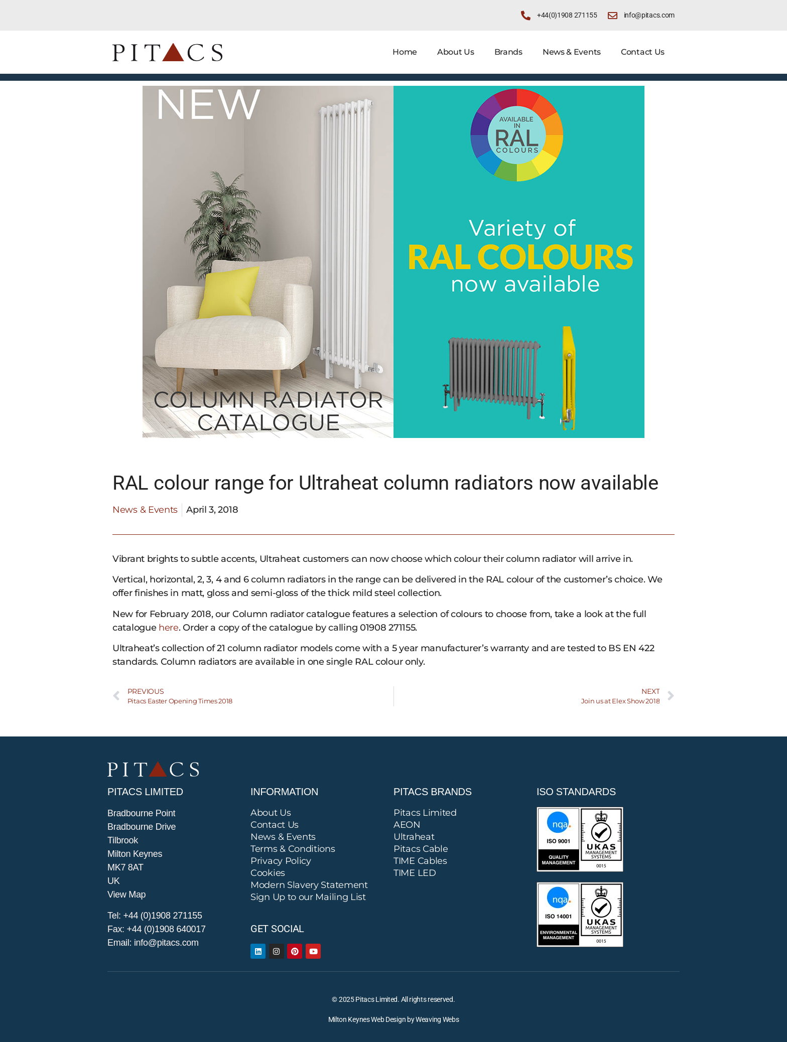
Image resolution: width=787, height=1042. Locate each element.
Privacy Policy (280, 860)
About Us (455, 52)
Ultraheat (414, 836)
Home (404, 52)
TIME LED (415, 872)
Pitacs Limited (425, 812)
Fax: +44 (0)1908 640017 (156, 929)
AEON (407, 824)
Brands (508, 52)
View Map (126, 894)
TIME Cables (420, 860)
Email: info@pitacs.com (153, 943)
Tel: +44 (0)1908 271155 (154, 916)
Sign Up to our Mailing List (308, 897)
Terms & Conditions (292, 848)
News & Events (572, 52)
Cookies (267, 872)
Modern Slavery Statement (309, 884)
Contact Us (643, 52)
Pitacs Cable (421, 848)
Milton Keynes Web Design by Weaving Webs (393, 1019)
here (169, 627)
